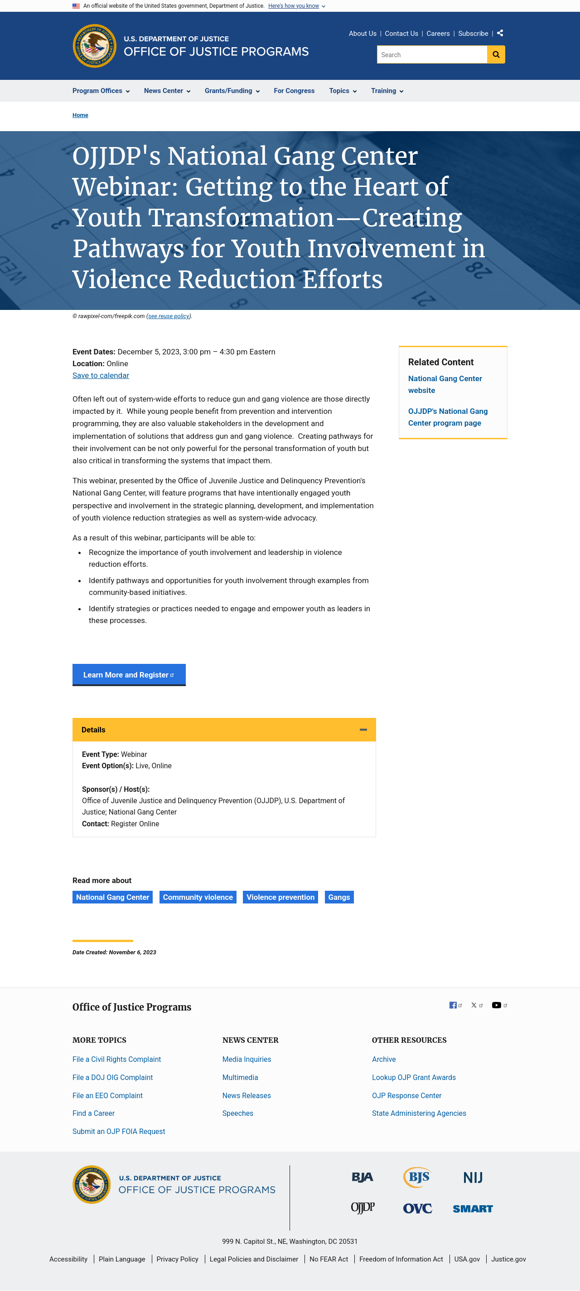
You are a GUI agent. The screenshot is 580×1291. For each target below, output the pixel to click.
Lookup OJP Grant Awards (414, 1077)
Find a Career (93, 1113)
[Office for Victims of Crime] (417, 1208)
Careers (438, 33)
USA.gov (467, 1259)
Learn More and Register (129, 674)
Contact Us (402, 33)
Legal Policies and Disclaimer (254, 1259)
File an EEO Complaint (107, 1095)
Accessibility (68, 1259)
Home (80, 115)
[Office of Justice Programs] (94, 46)
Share (503, 35)
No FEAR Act (328, 1259)
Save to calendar (100, 375)
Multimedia (240, 1077)
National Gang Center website (445, 384)
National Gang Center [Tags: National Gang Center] (112, 897)
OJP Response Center (406, 1095)
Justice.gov (508, 1259)
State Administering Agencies (419, 1113)
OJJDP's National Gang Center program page (448, 417)
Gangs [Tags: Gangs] (339, 897)
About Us (363, 33)
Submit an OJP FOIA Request (118, 1131)
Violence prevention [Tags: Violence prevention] (280, 897)
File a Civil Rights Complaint (116, 1059)
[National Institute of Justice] (473, 1173)
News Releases (246, 1095)
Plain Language (122, 1259)
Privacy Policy (177, 1259)
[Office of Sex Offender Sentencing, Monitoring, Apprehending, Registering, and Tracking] (473, 1206)
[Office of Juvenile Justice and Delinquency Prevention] (363, 1210)
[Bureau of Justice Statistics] (418, 1184)
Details (94, 729)
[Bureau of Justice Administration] (362, 1173)
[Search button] (496, 54)
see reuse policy (168, 316)
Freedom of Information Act (401, 1259)
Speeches (238, 1113)
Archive (384, 1059)
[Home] (216, 46)
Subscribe (473, 33)
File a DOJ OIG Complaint (112, 1077)
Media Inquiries (246, 1059)
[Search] (432, 54)
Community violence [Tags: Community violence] (198, 897)
